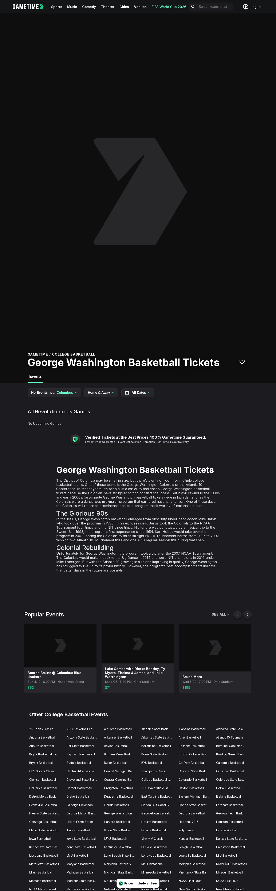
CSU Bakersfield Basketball (158, 788)
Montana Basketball (42, 881)
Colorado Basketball (193, 779)
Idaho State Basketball (44, 830)
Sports (56, 7)
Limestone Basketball (230, 847)
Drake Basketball (78, 796)
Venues (140, 7)
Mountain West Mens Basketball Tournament (121, 881)
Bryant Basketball (41, 762)
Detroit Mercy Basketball (46, 796)
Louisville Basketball (192, 855)
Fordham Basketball (229, 805)
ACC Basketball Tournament (83, 729)
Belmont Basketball (192, 746)
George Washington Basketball (121, 813)
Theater (107, 7)
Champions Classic (154, 771)
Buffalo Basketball (79, 762)
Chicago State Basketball (196, 771)
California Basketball (230, 762)
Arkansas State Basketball (158, 737)
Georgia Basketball (192, 813)
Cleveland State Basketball (83, 779)
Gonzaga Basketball (43, 822)
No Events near (54, 393)
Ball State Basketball (81, 746)
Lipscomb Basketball (43, 855)
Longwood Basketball (156, 855)
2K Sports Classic (41, 729)
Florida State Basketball (195, 805)
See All (221, 614)
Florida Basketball (116, 805)
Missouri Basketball (229, 872)
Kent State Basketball (81, 847)
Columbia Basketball (43, 788)
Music (72, 7)
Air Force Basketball (118, 729)
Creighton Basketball (118, 788)
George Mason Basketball (83, 813)
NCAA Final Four (190, 881)
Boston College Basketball (196, 754)
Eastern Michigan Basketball (196, 796)
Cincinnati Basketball (230, 771)
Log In (252, 7)
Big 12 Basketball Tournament (46, 754)
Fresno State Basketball (45, 813)
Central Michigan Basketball (121, 771)
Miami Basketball (40, 872)
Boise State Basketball (156, 754)
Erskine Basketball (228, 796)
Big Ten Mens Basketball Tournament (121, 754)
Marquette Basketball (44, 864)
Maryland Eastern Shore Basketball (121, 864)
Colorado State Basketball (233, 779)
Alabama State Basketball (233, 729)
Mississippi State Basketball (196, 872)
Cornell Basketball (79, 788)
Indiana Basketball (153, 830)
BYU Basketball (151, 762)
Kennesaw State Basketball (46, 847)
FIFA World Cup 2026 (169, 7)
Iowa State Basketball (81, 838)
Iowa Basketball (40, 838)
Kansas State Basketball (232, 838)
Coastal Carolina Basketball (121, 779)
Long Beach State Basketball (121, 855)
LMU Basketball (77, 855)
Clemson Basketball (42, 779)
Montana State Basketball (83, 881)
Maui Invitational (152, 864)
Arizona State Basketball (83, 737)
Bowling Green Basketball (233, 754)
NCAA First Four (227, 881)
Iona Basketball (226, 830)
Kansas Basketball (191, 838)
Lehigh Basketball (191, 847)
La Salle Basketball (154, 847)
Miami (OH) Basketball (231, 864)
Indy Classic (187, 830)
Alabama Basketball (192, 729)
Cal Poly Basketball (192, 762)
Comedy (89, 7)
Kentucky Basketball (118, 847)
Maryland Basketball (81, 864)
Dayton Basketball (191, 788)
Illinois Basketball (78, 830)
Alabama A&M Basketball (158, 729)
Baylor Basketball (116, 746)
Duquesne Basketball (119, 796)
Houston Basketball (229, 822)
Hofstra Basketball (154, 822)
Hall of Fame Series (80, 822)
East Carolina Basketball (157, 796)
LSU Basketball (226, 855)
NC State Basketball (155, 881)
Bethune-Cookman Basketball (233, 746)
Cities (124, 7)
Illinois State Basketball (119, 830)
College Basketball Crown (158, 779)
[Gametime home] (31, 6)
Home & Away (101, 392)
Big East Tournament (81, 754)
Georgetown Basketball (157, 813)
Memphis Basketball (192, 864)
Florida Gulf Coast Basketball (158, 805)
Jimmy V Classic (152, 838)
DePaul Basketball (228, 788)
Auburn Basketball (41, 746)
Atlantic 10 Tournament (231, 737)
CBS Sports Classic (42, 771)
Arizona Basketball (42, 737)
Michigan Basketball (80, 872)
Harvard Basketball (117, 822)
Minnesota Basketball (156, 872)
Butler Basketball (115, 762)
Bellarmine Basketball (156, 746)
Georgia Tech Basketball (233, 813)
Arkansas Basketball (118, 737)
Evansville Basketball (43, 805)
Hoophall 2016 (188, 822)
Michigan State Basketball (121, 872)
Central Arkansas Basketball (83, 771)
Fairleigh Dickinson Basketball (83, 805)
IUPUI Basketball (115, 838)
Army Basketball (190, 737)
